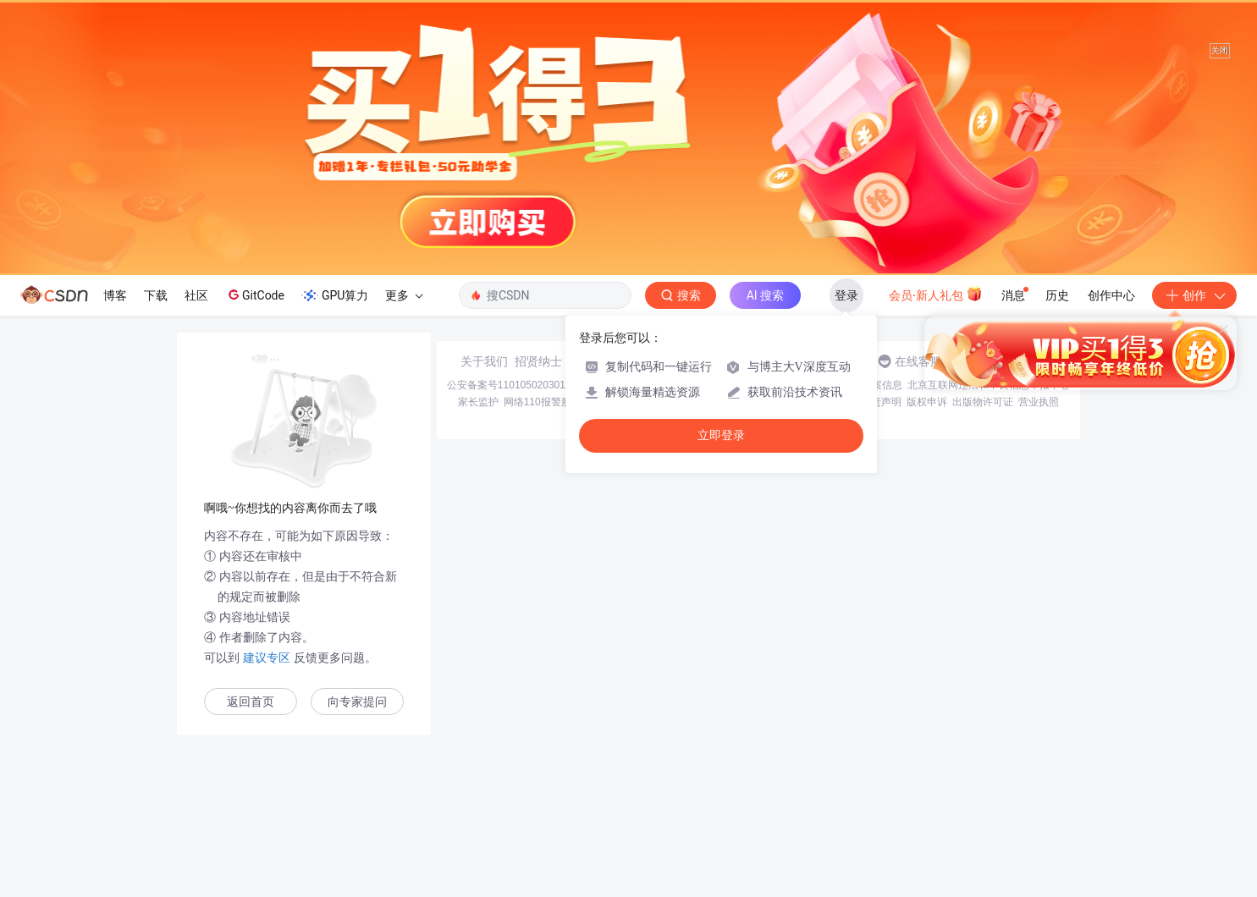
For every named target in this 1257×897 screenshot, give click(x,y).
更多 (403, 295)
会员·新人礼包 (936, 293)
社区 (196, 295)
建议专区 (267, 657)
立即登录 (721, 435)
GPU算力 (334, 295)
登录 (846, 295)
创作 (1194, 295)
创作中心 (1111, 295)
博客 (115, 295)
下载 (156, 295)
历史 (1057, 295)
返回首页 (250, 702)
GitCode (254, 294)
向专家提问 (357, 702)
